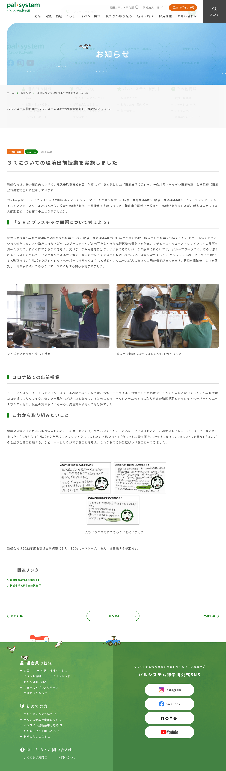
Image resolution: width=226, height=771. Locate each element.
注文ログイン (181, 7)
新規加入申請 (151, 7)
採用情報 (165, 16)
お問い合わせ (187, 16)
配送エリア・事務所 (122, 7)
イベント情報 (91, 16)
